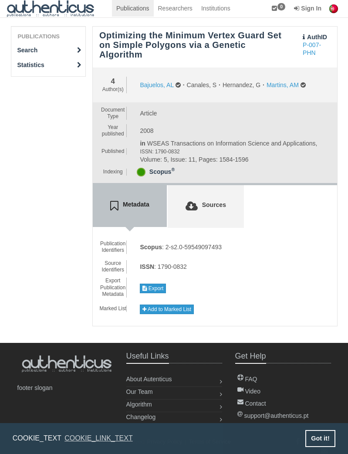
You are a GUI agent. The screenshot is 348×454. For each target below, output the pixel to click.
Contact (251, 403)
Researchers (175, 8)
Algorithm (139, 404)
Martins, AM (283, 84)
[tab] (130, 206)
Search (49, 50)
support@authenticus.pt (273, 415)
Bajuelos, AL (156, 84)
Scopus (162, 171)
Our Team (139, 391)
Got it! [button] (320, 438)
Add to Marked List (166, 309)
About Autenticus (149, 379)
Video (248, 391)
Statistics (49, 64)
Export (152, 288)
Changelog (141, 416)
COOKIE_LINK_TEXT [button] (98, 438)
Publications (132, 8)
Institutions (215, 8)
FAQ (247, 379)
